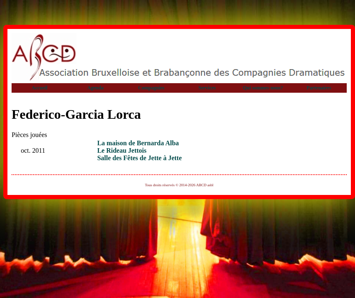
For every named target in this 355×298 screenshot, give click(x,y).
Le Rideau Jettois (121, 150)
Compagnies (151, 88)
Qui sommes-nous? (263, 88)
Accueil (40, 88)
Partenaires (319, 88)
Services (207, 88)
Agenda (95, 88)
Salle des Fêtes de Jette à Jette (139, 157)
